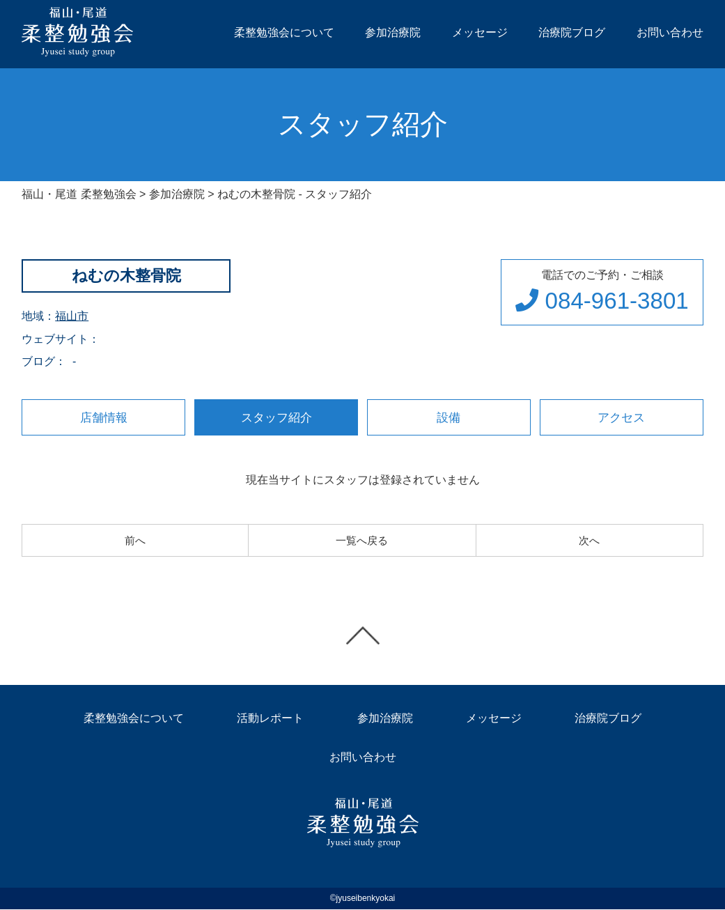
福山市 (71, 316)
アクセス (621, 417)
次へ (589, 540)
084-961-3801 (600, 301)
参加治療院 (393, 32)
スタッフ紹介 (276, 417)
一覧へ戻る (362, 540)
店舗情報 (103, 417)
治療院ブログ (571, 32)
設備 (448, 417)
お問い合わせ (670, 32)
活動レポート (270, 719)
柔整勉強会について (284, 32)
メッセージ (480, 32)
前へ (135, 540)
